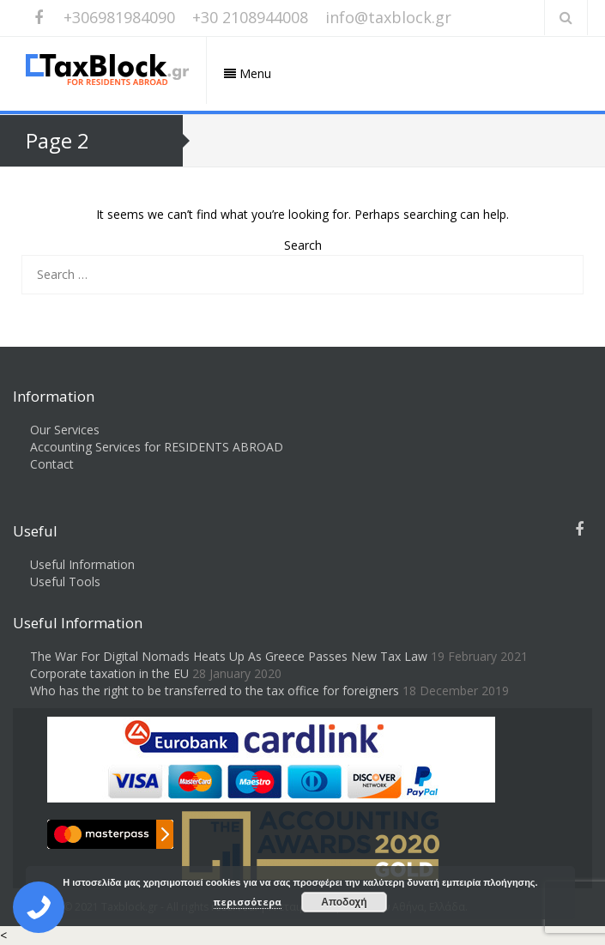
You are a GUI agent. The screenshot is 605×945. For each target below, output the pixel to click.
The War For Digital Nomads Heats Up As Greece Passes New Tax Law (228, 656)
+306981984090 (119, 17)
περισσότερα (247, 901)
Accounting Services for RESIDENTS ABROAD (156, 447)
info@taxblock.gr (388, 17)
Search (303, 245)
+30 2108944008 (250, 17)
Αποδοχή (343, 902)
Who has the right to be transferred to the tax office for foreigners (214, 690)
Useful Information (82, 564)
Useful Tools (65, 581)
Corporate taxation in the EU (109, 673)
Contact (52, 464)
